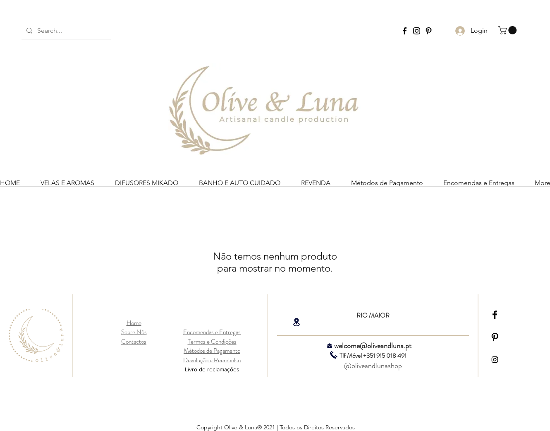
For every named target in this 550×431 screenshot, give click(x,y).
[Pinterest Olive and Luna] (428, 31)
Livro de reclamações (212, 369)
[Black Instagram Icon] (494, 359)
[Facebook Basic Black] (494, 315)
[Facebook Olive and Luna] (404, 31)
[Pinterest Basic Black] (494, 337)
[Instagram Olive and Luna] (416, 31)
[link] (508, 30)
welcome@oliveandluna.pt (372, 345)
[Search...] (65, 30)
